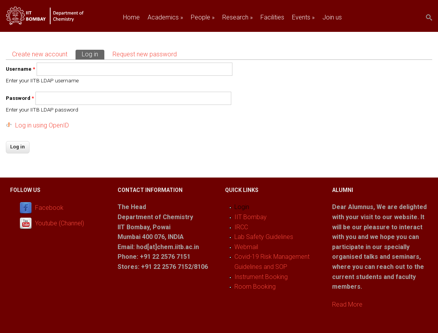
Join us (332, 17)
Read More (347, 304)
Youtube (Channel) (59, 223)
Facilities (272, 17)
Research (237, 17)
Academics (165, 17)
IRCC (241, 227)
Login (241, 207)
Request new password (145, 54)
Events (303, 17)
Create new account (39, 54)
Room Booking (255, 286)
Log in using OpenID (42, 125)
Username (20, 69)
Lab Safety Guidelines (263, 237)
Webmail (246, 247)
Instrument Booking (261, 277)
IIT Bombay (250, 217)
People (203, 17)
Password (20, 98)
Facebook (49, 208)
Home (131, 17)
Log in (93, 54)
